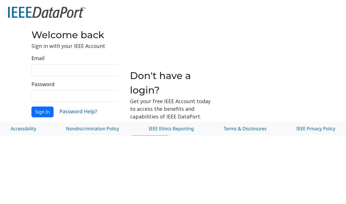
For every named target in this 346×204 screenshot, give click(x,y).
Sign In (42, 112)
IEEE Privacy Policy (315, 129)
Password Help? (78, 111)
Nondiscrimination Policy (92, 129)
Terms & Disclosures (245, 129)
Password (42, 84)
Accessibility (23, 129)
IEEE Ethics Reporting (171, 129)
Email (37, 58)
